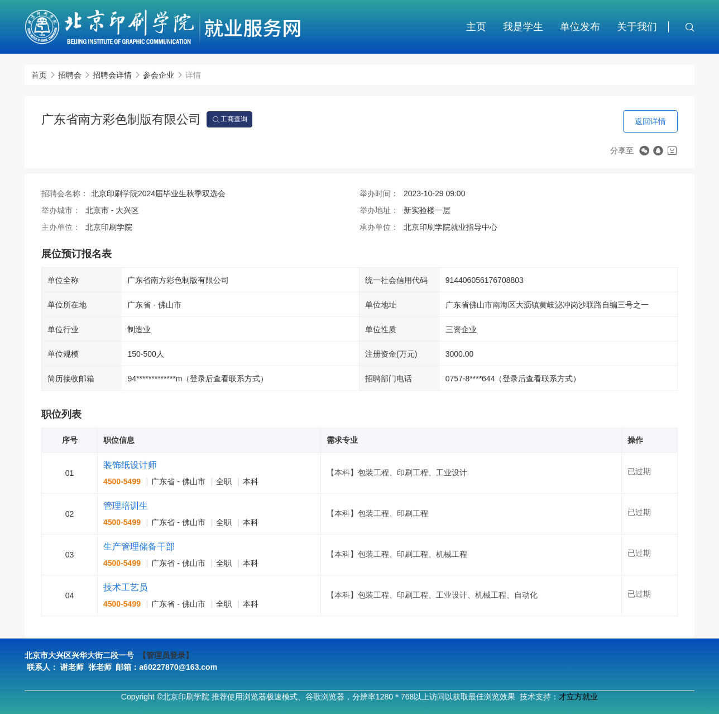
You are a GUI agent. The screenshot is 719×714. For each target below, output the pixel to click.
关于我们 (637, 26)
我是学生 (523, 26)
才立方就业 (578, 696)
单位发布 (580, 26)
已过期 (639, 471)
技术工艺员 (125, 587)
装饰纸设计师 (130, 465)
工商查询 (229, 119)
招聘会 (70, 74)
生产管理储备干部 (139, 546)
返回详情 (650, 121)
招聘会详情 (112, 74)
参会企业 (158, 74)
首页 (39, 74)
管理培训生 (125, 505)
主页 (476, 26)
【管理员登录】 (165, 655)
